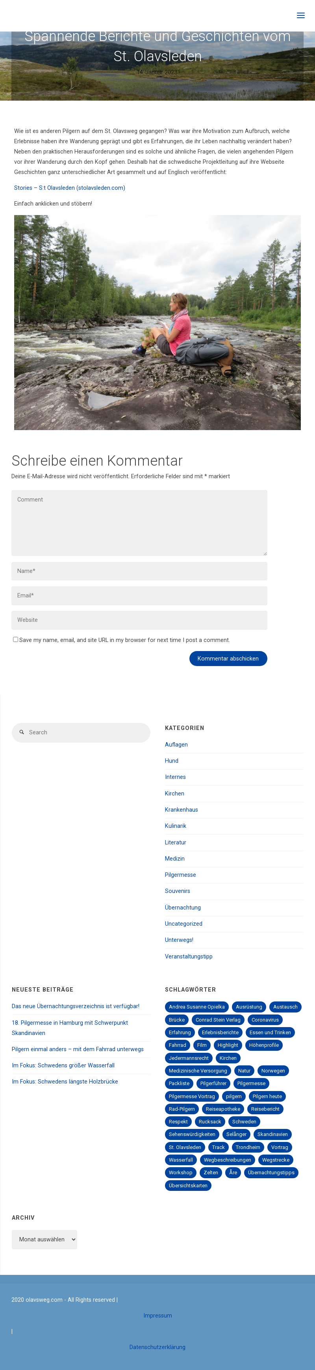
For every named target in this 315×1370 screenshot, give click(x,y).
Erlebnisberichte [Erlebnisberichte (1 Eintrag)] (220, 1032)
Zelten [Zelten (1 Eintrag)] (211, 1172)
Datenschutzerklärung (157, 1347)
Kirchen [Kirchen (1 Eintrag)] (228, 1058)
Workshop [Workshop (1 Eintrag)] (181, 1172)
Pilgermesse (180, 875)
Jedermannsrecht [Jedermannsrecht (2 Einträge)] (189, 1058)
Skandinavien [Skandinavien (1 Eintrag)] (273, 1134)
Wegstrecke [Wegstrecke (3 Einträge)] (275, 1160)
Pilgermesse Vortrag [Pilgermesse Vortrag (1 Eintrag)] (192, 1096)
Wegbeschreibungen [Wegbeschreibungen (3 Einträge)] (227, 1160)
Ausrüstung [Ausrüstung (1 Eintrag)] (249, 1007)
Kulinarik (175, 826)
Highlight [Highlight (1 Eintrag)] (228, 1045)
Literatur (175, 842)
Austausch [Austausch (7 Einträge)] (285, 1007)
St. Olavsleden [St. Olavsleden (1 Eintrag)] (185, 1147)
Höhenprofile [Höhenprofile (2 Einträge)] (264, 1045)
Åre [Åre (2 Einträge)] (233, 1172)
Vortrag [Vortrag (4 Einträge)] (279, 1147)
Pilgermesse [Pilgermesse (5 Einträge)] (251, 1083)
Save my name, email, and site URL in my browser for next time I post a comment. (121, 640)
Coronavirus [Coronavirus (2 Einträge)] (265, 1020)
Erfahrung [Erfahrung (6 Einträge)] (180, 1032)
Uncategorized (183, 924)
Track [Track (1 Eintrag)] (218, 1147)
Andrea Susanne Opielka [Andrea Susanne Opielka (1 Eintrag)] (197, 1007)
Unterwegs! (179, 940)
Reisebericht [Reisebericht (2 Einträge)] (265, 1109)
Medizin (175, 858)
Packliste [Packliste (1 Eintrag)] (179, 1083)
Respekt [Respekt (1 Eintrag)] (178, 1122)
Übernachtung (183, 907)
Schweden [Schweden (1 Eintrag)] (244, 1122)
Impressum (157, 1315)
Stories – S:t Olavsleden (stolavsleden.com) (69, 188)
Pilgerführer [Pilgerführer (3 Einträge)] (213, 1083)
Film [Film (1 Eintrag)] (202, 1045)
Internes (175, 777)
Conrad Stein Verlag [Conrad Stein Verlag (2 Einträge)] (218, 1020)
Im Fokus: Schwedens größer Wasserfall (63, 1065)
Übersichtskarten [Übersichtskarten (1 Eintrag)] (188, 1185)
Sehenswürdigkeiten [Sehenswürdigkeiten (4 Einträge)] (192, 1134)
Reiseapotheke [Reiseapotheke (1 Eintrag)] (223, 1109)
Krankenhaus (181, 810)
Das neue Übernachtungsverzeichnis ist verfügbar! (75, 1006)
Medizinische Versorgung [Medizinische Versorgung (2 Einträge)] (198, 1071)
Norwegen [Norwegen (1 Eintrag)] (273, 1071)
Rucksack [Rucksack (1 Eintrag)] (210, 1122)
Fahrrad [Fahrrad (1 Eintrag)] (177, 1045)
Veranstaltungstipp (189, 956)
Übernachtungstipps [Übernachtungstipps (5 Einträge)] (271, 1172)
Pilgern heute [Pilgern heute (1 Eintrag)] (267, 1096)
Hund (171, 761)
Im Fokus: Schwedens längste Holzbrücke (65, 1081)
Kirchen (174, 793)
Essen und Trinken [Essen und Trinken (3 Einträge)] (270, 1032)
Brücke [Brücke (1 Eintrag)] (177, 1020)
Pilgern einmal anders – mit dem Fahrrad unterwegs (78, 1049)
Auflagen (176, 744)
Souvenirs (177, 891)
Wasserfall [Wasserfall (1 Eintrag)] (181, 1160)
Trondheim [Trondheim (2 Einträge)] (248, 1147)
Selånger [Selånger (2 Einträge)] (236, 1134)
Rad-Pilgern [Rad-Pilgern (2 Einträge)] (182, 1109)
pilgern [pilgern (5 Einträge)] (234, 1096)
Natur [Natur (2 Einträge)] (244, 1071)
